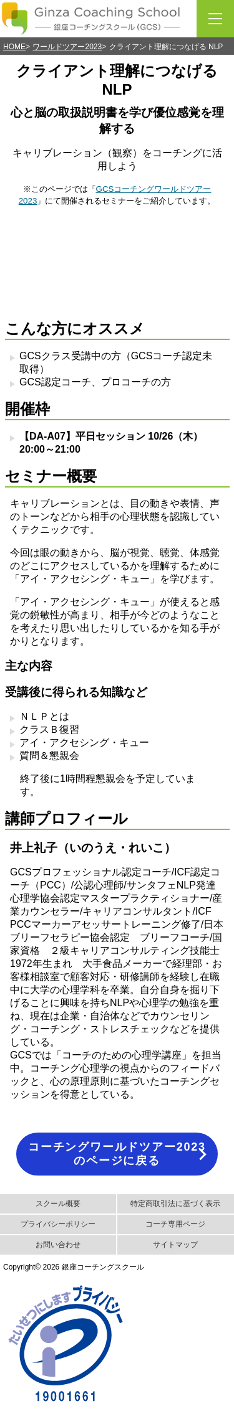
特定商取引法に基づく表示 (175, 1203)
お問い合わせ (58, 1244)
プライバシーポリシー (58, 1224)
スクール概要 (58, 1203)
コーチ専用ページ (175, 1224)
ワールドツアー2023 (67, 46)
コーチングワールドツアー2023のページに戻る (117, 1154)
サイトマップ (175, 1244)
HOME (14, 46)
